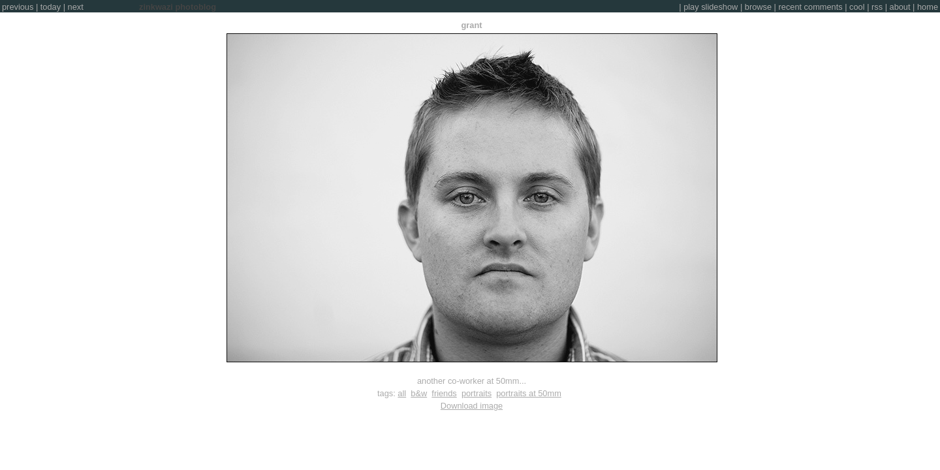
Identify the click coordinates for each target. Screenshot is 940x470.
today (50, 7)
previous (17, 7)
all (402, 393)
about (900, 7)
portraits (477, 393)
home (927, 7)
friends (443, 393)
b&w (419, 393)
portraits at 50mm (528, 393)
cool (856, 7)
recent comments (811, 7)
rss (877, 7)
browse (758, 7)
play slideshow (710, 7)
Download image (472, 406)
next (76, 7)
